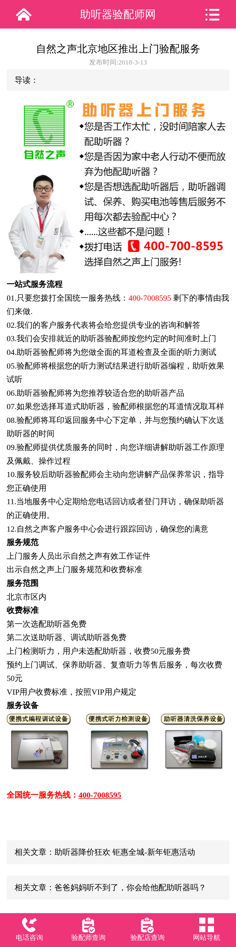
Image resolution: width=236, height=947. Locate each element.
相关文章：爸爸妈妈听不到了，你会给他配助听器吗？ (110, 887)
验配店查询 (147, 937)
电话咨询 (29, 937)
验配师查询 (88, 937)
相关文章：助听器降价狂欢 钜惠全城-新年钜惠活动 (105, 852)
